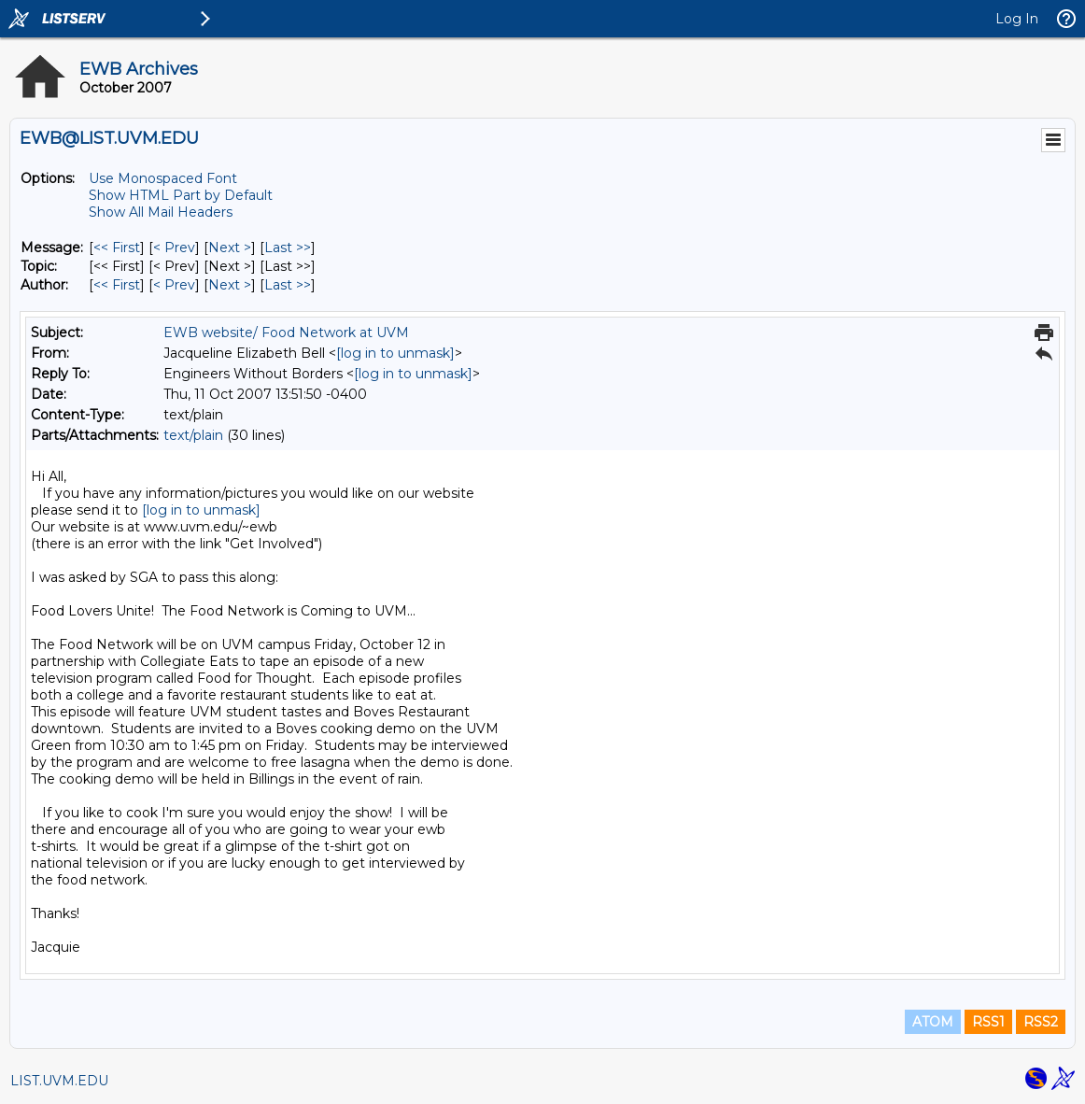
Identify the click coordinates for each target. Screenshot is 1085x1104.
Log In (1016, 18)
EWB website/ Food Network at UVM (286, 332)
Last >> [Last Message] (287, 247)
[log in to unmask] (395, 353)
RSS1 (988, 1021)
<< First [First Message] (116, 247)
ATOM (932, 1021)
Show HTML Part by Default (181, 195)
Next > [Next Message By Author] (229, 284)
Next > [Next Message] (229, 247)
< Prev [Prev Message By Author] (174, 284)
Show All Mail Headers (160, 212)
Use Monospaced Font (163, 178)
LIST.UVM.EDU (59, 1080)
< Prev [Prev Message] (174, 247)
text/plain (193, 435)
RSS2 (1040, 1021)
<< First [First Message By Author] (116, 284)
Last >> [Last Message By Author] (287, 284)
